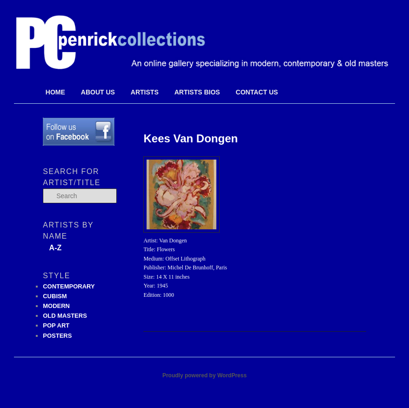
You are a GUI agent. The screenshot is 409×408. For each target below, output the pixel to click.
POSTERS (57, 335)
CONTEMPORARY (68, 286)
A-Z (55, 248)
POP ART (56, 325)
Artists (145, 92)
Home (55, 92)
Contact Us (257, 92)
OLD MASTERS (65, 315)
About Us (98, 92)
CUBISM (55, 296)
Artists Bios (197, 92)
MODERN (56, 305)
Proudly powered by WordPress (204, 375)
